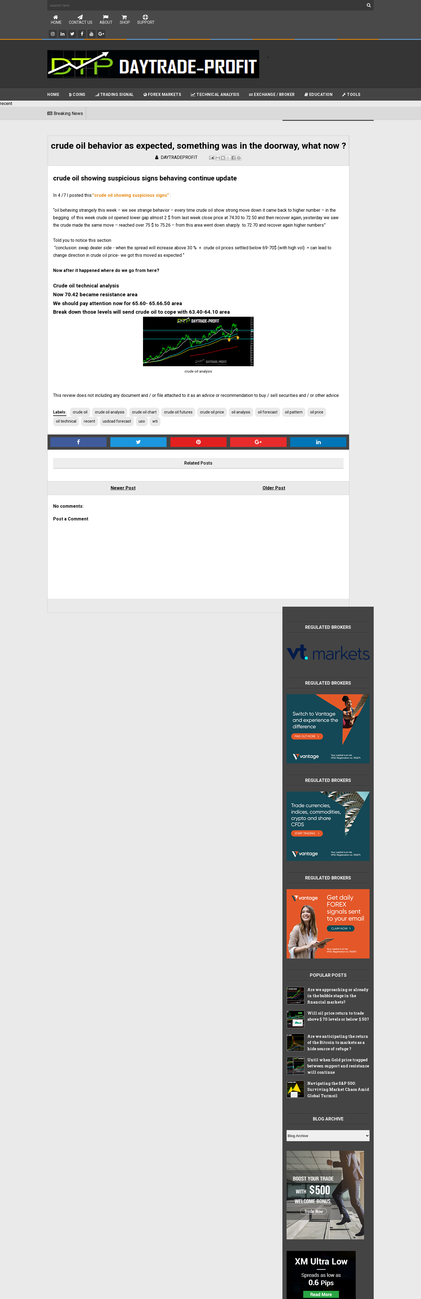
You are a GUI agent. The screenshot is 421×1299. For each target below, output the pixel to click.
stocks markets (303, 1051)
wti (228, 464)
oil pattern (92, 464)
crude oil (80, 454)
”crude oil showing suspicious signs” (130, 215)
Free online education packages (317, 959)
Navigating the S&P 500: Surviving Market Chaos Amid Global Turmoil (338, 603)
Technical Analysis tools (310, 970)
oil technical (139, 464)
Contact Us (80, 20)
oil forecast (66, 464)
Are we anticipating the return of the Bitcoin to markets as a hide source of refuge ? (337, 556)
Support (146, 20)
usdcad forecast (190, 464)
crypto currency (303, 1028)
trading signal (301, 1063)
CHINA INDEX (301, 947)
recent (162, 464)
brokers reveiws (304, 993)
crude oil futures (178, 454)
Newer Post (102, 530)
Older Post (213, 530)
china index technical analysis (315, 1017)
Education (319, 95)
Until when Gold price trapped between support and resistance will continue (338, 580)
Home (56, 20)
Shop (125, 20)
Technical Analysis (215, 95)
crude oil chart (144, 454)
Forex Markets (162, 95)
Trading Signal (114, 95)
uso (215, 464)
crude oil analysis (109, 454)
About (106, 20)
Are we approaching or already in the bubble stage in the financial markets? (338, 509)
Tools (351, 95)
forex (294, 1040)
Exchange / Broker (272, 95)
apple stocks (301, 982)
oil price (114, 464)
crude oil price (212, 454)
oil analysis (241, 454)
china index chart (304, 1005)
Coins (77, 95)
